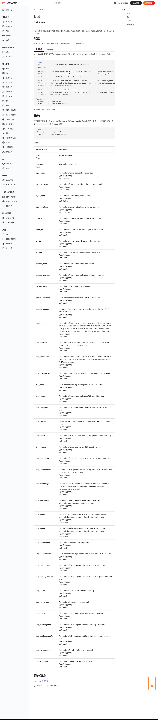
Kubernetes (50, 49)
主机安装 (39, 49)
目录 (123, 10)
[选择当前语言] (115, 3)
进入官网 (136, 3)
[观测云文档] (3, 3)
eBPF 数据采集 (43, 681)
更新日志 (123, 3)
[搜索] (78, 3)
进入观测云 (149, 3)
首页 (35, 9)
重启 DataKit (47, 109)
